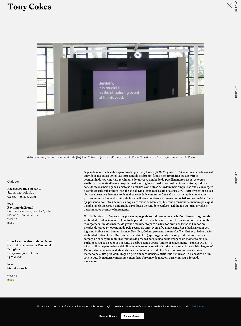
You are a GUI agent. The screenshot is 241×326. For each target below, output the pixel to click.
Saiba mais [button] (198, 306)
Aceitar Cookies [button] (132, 316)
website (12, 218)
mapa (10, 222)
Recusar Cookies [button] (108, 316)
